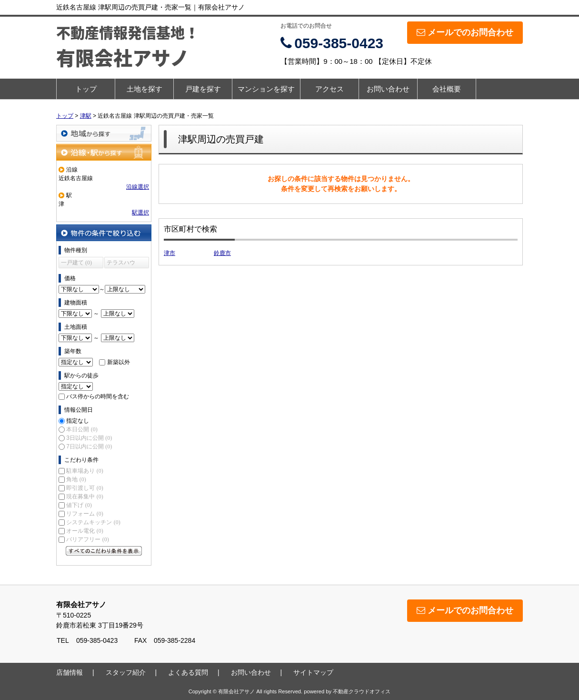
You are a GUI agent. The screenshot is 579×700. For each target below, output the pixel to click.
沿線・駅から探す (103, 152)
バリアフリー (87, 539)
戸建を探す (203, 89)
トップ (86, 89)
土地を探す (144, 89)
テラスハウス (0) (121, 263)
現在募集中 (84, 496)
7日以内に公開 (89, 446)
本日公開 (81, 429)
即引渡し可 (84, 488)
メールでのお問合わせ (465, 32)
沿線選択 (137, 186)
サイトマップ (313, 672)
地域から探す (103, 133)
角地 (76, 479)
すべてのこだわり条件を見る (104, 551)
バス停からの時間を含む (97, 396)
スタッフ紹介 (126, 672)
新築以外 (118, 362)
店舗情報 (69, 672)
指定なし (77, 420)
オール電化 (84, 531)
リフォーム (84, 513)
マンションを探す (266, 89)
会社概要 (446, 89)
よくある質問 (188, 672)
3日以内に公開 (89, 438)
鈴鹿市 (222, 253)
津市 (169, 253)
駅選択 (140, 212)
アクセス (329, 89)
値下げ (78, 505)
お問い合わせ (388, 89)
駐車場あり (84, 470)
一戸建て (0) (76, 262)
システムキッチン (93, 522)
